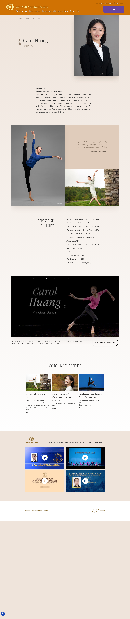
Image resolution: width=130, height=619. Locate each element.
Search (116, 3)
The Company (46, 11)
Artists (54, 11)
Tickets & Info (114, 9)
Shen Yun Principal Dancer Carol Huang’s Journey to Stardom (64, 397)
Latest (66, 11)
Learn (106, 3)
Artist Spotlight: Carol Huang (35, 395)
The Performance (34, 11)
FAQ (78, 11)
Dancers (28, 18)
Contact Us (110, 3)
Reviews (72, 11)
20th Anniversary (21, 11)
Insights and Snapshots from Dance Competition (91, 395)
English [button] (122, 3)
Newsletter (101, 3)
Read (27, 412)
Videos (60, 11)
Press (97, 3)
